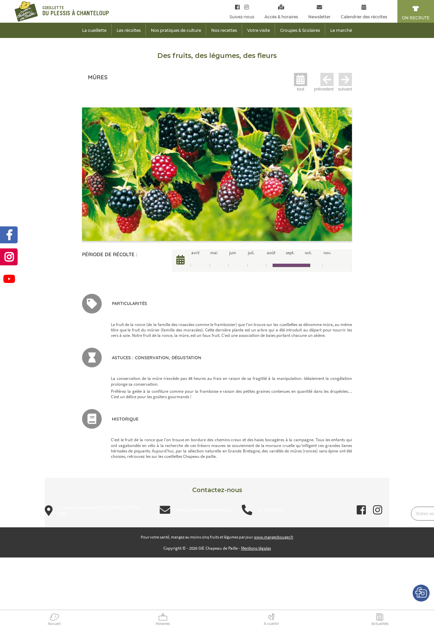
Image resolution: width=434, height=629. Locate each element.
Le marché (341, 30)
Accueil (54, 624)
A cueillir (271, 624)
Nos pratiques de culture (176, 30)
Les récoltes (129, 30)
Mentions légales (256, 548)
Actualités (380, 624)
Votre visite (258, 30)
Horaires (163, 624)
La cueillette (94, 30)
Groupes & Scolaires (300, 30)
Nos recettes (224, 30)
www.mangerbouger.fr (273, 537)
